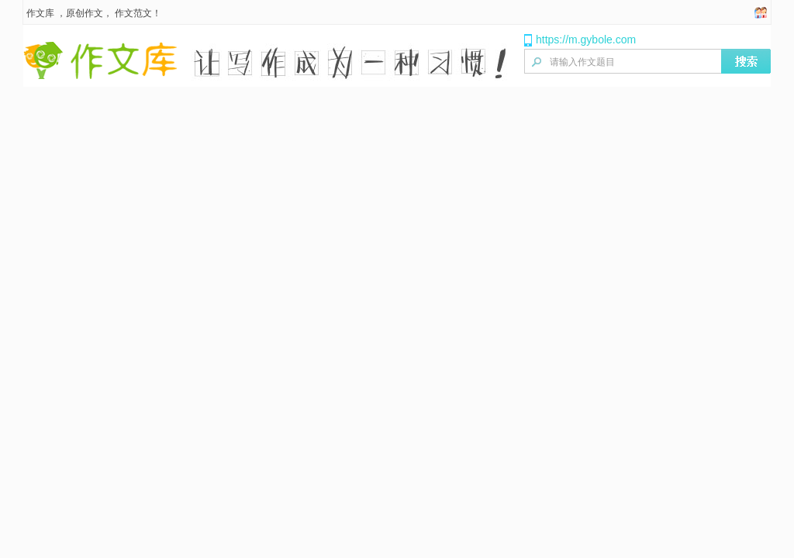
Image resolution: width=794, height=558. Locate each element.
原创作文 (84, 13)
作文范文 (133, 13)
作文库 (40, 13)
